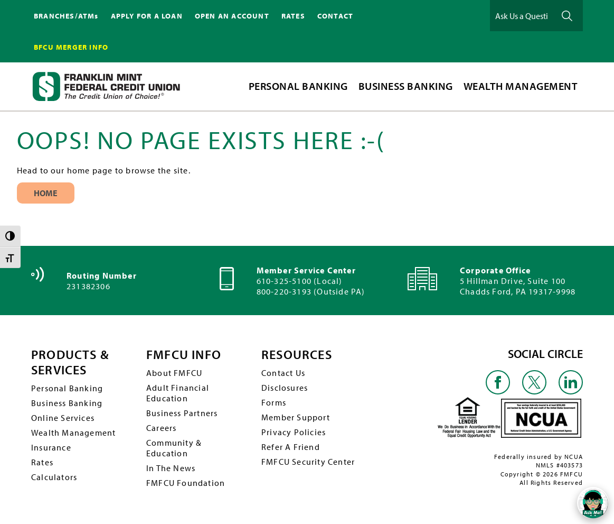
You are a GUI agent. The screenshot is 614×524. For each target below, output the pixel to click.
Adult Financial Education (177, 392)
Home (46, 193)
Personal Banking (67, 388)
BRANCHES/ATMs (66, 16)
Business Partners (182, 413)
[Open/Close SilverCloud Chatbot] (593, 503)
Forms (273, 402)
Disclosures (284, 387)
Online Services (63, 417)
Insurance (51, 447)
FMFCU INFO (183, 354)
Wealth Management (73, 432)
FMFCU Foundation (185, 482)
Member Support (295, 417)
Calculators (54, 477)
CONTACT (335, 16)
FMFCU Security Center (308, 461)
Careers (161, 427)
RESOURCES (296, 354)
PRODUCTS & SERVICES (70, 362)
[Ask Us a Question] (521, 15)
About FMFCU (174, 372)
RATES (293, 16)
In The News (170, 468)
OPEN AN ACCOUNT (232, 16)
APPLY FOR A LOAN (147, 16)
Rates (42, 462)
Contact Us (283, 372)
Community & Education (174, 447)
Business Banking (66, 403)
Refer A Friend (290, 447)
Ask (567, 15)
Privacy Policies (293, 432)
